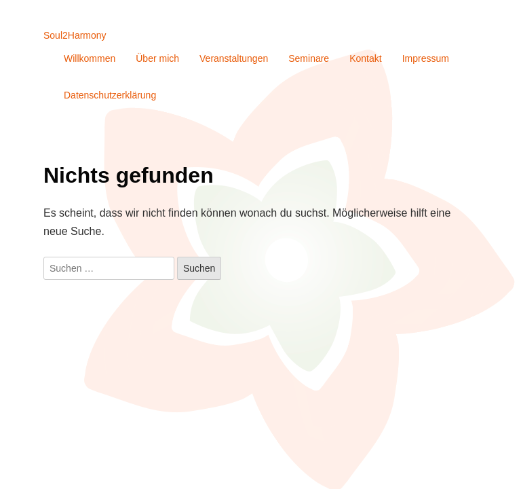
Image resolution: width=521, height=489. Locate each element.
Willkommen (89, 58)
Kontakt (365, 58)
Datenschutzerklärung (110, 95)
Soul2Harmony (75, 35)
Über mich (157, 58)
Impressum (425, 58)
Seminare (308, 58)
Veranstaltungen (233, 58)
